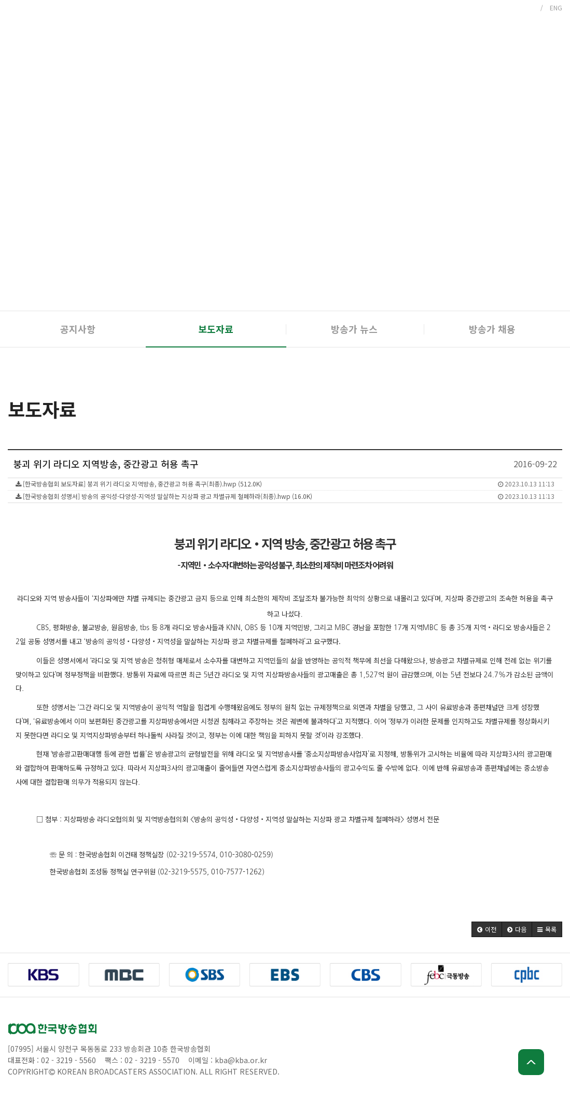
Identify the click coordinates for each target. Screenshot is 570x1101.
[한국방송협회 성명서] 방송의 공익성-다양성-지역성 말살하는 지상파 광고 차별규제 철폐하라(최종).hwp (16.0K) (285, 496)
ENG (556, 7)
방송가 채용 (492, 329)
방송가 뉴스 (354, 329)
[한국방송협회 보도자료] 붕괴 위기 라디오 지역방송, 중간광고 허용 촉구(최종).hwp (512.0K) (285, 483)
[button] (486, 929)
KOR (527, 7)
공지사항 (77, 329)
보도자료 (215, 329)
